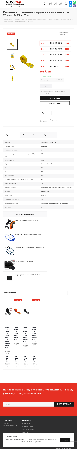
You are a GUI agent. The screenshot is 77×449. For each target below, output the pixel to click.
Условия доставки (27, 402)
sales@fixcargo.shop (37, 420)
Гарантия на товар (28, 405)
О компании (7, 396)
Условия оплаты (27, 399)
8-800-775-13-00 (11, 420)
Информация (26, 396)
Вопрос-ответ (26, 411)
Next (72, 293)
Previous (69, 293)
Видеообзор (25, 408)
